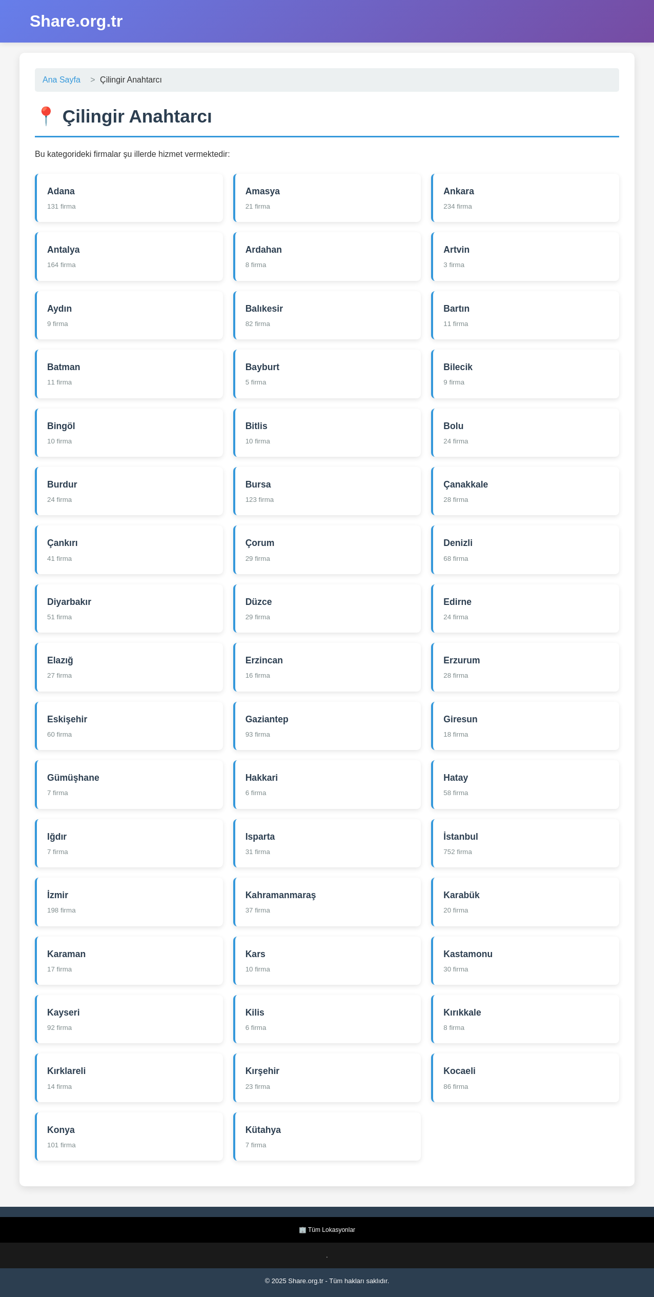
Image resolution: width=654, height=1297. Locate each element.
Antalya (63, 250)
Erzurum (461, 660)
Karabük (461, 895)
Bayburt (262, 367)
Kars (255, 954)
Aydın (59, 308)
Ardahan (264, 250)
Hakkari (262, 778)
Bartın (456, 308)
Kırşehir (263, 1071)
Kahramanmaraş (281, 895)
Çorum (260, 543)
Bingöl (61, 426)
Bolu (453, 426)
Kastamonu (468, 954)
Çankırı (62, 543)
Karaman (66, 954)
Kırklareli (66, 1071)
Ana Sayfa (61, 79)
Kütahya (263, 1130)
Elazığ (60, 660)
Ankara (458, 191)
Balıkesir (264, 308)
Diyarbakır (69, 602)
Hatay (455, 778)
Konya (61, 1130)
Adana (61, 191)
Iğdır (57, 837)
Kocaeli (459, 1071)
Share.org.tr (76, 21)
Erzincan (264, 660)
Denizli (458, 543)
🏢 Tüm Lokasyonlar (327, 1229)
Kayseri (63, 1012)
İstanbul (460, 837)
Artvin (456, 250)
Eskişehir (67, 719)
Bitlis (257, 426)
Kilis (255, 1012)
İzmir (57, 895)
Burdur (62, 484)
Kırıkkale (462, 1012)
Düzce (259, 602)
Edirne (457, 602)
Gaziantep (267, 719)
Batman (63, 367)
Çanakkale (465, 484)
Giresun (460, 719)
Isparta (260, 837)
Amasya (263, 191)
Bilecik (458, 367)
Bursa (258, 484)
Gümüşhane (73, 778)
